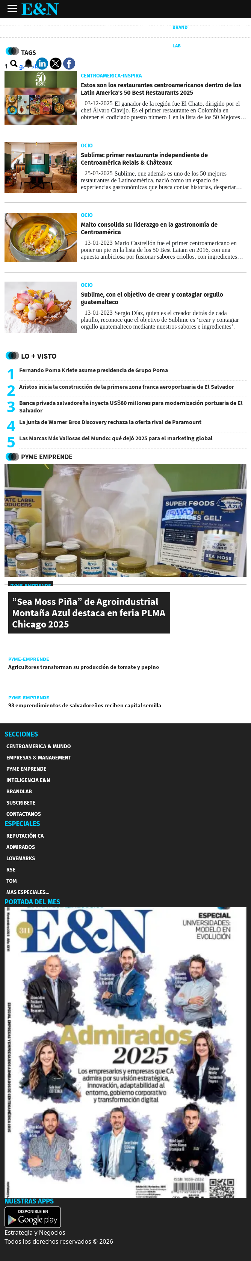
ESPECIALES (22, 824)
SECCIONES (21, 734)
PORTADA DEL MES (32, 902)
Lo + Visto (39, 356)
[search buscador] (14, 64)
